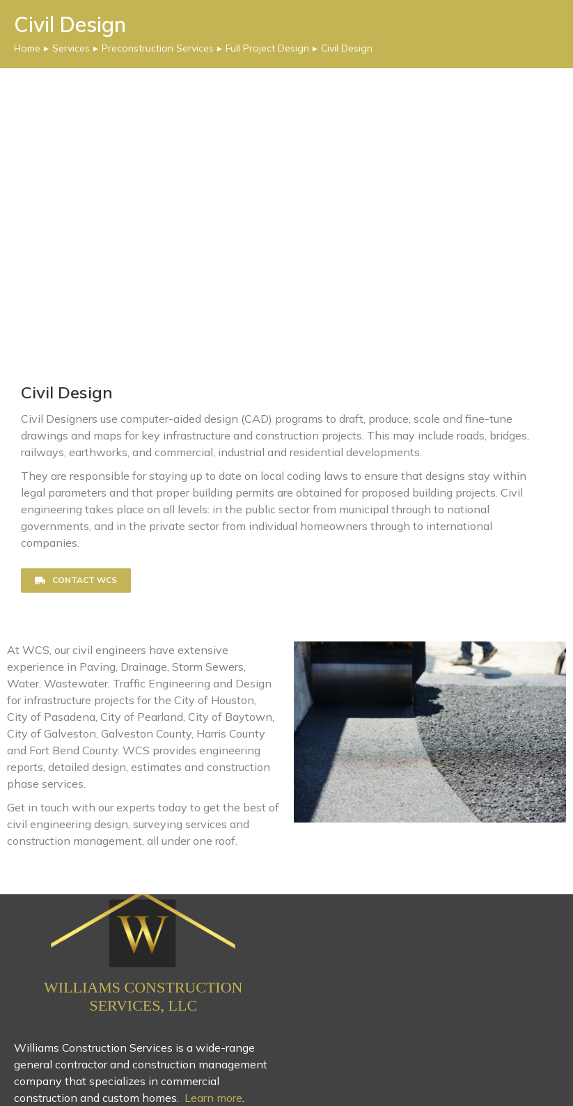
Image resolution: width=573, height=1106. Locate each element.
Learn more (213, 1098)
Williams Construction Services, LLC (143, 996)
